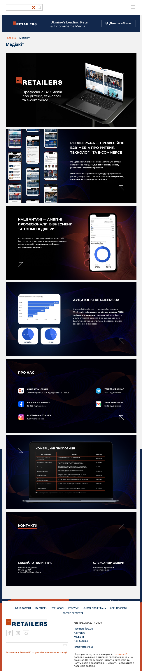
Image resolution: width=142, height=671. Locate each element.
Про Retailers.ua (83, 628)
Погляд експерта (72, 611)
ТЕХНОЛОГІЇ (58, 606)
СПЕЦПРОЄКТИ (118, 606)
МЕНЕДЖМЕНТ (23, 606)
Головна (11, 37)
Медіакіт (79, 636)
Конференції (81, 640)
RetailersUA (120, 653)
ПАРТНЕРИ (41, 606)
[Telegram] (26, 633)
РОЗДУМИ (73, 606)
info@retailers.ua (84, 646)
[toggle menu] (133, 7)
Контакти (79, 632)
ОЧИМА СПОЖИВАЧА (94, 606)
